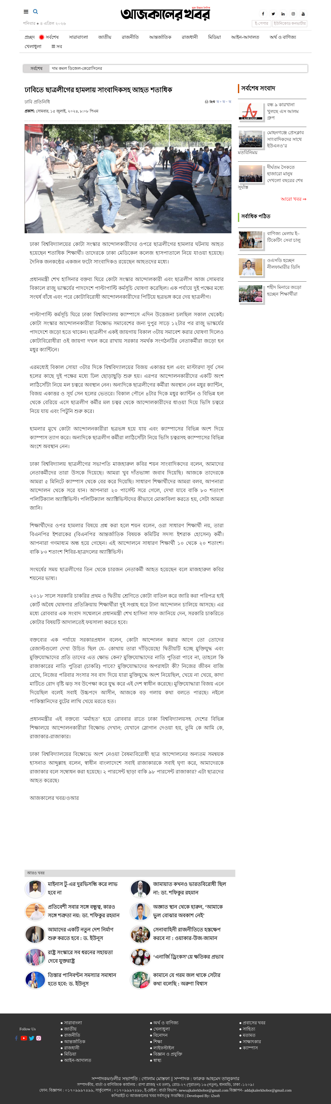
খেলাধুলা (33, 46)
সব (57, 46)
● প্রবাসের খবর (252, 1022)
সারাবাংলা (78, 37)
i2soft (215, 1096)
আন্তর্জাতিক (160, 37)
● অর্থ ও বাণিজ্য (164, 1022)
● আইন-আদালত (75, 1060)
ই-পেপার (261, 23)
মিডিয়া (214, 37)
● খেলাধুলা (160, 1029)
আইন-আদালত (245, 37)
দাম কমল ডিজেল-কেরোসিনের (77, 68)
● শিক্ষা (156, 1041)
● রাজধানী (69, 1048)
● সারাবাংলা (71, 1022)
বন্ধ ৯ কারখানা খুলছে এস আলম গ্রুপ (283, 111)
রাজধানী (190, 37)
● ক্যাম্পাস (248, 1048)
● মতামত (247, 1035)
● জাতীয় (68, 1029)
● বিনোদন (159, 1035)
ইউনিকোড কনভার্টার (290, 23)
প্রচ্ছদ (30, 37)
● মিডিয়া (68, 1054)
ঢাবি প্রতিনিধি (37, 101)
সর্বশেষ (49, 37)
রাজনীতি (130, 37)
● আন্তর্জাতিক (72, 1041)
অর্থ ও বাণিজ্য (283, 37)
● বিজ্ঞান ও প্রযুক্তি (166, 1054)
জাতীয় (104, 37)
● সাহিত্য (247, 1029)
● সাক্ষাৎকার (250, 1041)
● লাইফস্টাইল (162, 1048)
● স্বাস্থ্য (156, 1060)
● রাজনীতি (70, 1035)
